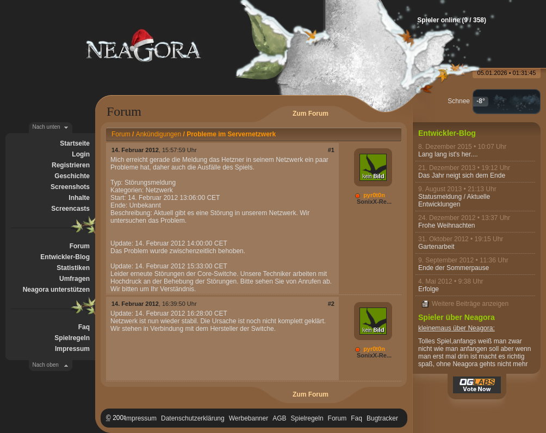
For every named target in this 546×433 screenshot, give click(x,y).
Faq (84, 327)
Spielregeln (72, 338)
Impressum (72, 349)
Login (81, 154)
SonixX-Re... (374, 201)
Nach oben (46, 365)
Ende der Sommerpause (453, 268)
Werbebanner (249, 418)
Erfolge (428, 289)
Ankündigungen (158, 134)
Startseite (75, 143)
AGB (279, 418)
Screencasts (70, 208)
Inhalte (79, 198)
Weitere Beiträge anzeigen (470, 304)
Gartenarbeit (436, 246)
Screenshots (70, 187)
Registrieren (71, 165)
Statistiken (73, 268)
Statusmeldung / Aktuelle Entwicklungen (454, 200)
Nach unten (46, 127)
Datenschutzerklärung (193, 418)
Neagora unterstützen (56, 289)
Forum (80, 246)
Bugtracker (382, 418)
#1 (331, 150)
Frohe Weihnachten (446, 225)
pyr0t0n (374, 195)
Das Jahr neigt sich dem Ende (461, 175)
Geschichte (72, 176)
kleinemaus (434, 328)
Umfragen (74, 279)
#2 (331, 303)
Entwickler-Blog (65, 257)
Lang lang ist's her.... (448, 154)
